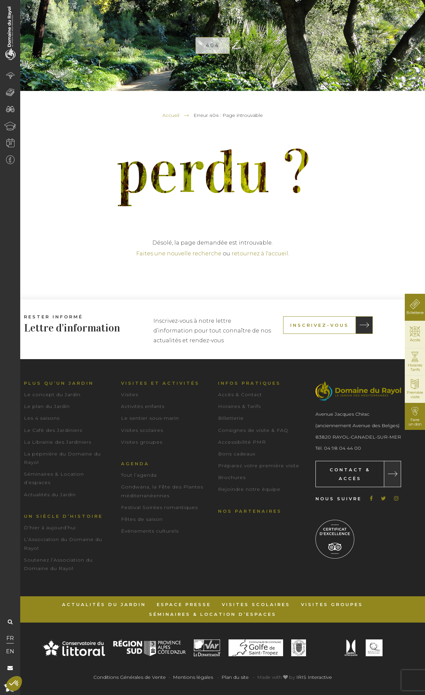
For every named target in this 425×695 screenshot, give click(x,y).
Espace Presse (184, 604)
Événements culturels (150, 531)
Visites (129, 394)
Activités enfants (142, 406)
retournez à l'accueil (260, 253)
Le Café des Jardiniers (53, 430)
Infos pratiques (249, 383)
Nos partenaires (250, 511)
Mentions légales (193, 677)
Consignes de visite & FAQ (253, 430)
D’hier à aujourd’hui (50, 528)
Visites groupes (141, 442)
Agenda (135, 463)
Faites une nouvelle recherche (178, 253)
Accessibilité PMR (242, 442)
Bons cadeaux (236, 454)
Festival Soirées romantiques (159, 507)
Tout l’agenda (139, 475)
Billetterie (231, 418)
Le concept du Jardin (52, 394)
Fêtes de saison (142, 519)
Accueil (170, 115)
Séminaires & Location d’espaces (212, 614)
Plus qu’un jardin (59, 383)
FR (10, 638)
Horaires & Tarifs (239, 406)
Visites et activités (160, 383)
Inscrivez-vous (319, 325)
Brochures (232, 477)
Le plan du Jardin (47, 406)
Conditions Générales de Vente (129, 677)
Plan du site (235, 677)
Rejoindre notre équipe (249, 489)
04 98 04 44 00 (342, 448)
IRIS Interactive (314, 677)
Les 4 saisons (42, 418)
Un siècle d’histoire (63, 516)
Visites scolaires (142, 430)
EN (10, 651)
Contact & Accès (350, 474)
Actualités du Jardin (50, 495)
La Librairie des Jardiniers (57, 442)
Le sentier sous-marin (150, 418)
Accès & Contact (240, 394)
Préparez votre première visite (258, 466)
